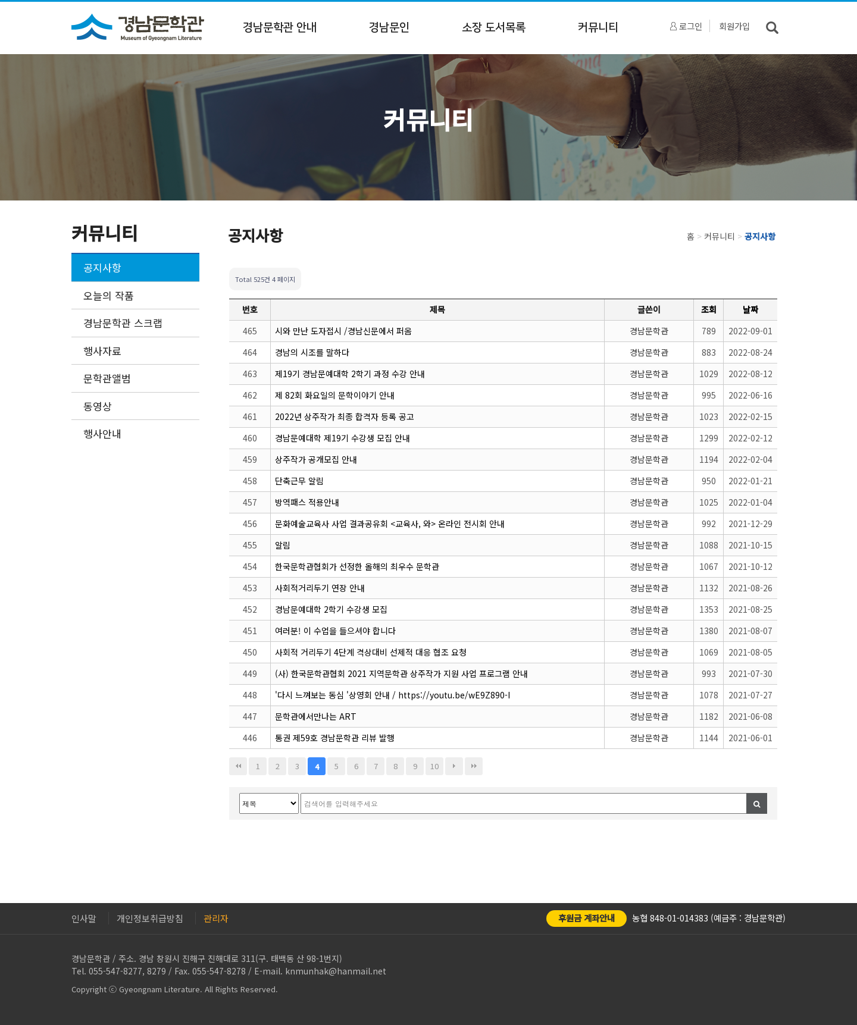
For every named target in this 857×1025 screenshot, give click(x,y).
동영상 (97, 406)
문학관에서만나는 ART (315, 716)
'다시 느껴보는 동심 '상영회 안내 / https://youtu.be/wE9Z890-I (392, 695)
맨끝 (474, 766)
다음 (454, 766)
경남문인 (389, 27)
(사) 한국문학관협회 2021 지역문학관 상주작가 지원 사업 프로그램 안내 (401, 673)
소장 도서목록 (494, 27)
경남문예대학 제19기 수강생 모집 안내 (342, 438)
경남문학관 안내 (280, 27)
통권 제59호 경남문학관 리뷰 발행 (335, 738)
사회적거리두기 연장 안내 (320, 588)
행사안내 (102, 433)
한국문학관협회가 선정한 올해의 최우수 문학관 (357, 566)
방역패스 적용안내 (307, 502)
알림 (282, 545)
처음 (238, 766)
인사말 (83, 918)
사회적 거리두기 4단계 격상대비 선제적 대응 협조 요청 (371, 652)
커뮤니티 (598, 27)
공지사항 (102, 267)
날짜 (750, 309)
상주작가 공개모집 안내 (316, 459)
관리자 (216, 918)
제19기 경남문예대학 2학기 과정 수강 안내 (350, 374)
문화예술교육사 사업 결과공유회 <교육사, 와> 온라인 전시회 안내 (390, 523)
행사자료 (102, 350)
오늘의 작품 (108, 295)
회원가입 (734, 26)
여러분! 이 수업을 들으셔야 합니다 (335, 631)
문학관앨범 (107, 378)
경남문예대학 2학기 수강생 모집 (331, 609)
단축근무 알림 (299, 481)
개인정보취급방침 (150, 918)
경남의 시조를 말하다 (312, 352)
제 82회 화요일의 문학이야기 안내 (335, 395)
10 (434, 766)
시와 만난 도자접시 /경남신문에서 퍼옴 (343, 331)
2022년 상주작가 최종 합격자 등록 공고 (344, 416)
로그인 (686, 26)
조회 (709, 309)
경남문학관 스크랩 (122, 322)
